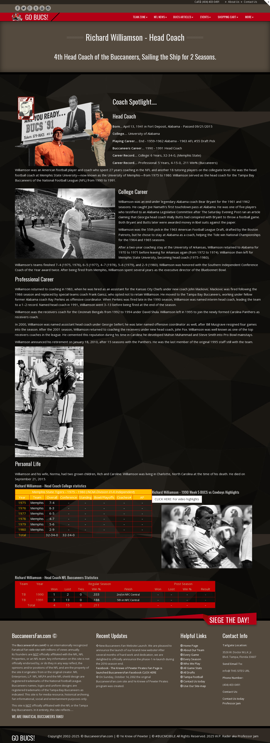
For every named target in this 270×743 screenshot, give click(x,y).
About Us (233, 2)
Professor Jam (232, 703)
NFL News (160, 17)
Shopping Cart (227, 17)
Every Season (192, 659)
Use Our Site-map (194, 686)
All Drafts (189, 672)
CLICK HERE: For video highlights (177, 499)
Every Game (191, 655)
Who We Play (191, 663)
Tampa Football (193, 677)
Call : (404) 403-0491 (207, 2)
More (249, 17)
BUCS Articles (183, 17)
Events (205, 17)
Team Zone (140, 17)
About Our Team (193, 650)
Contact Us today (194, 681)
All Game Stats (192, 668)
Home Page (190, 646)
